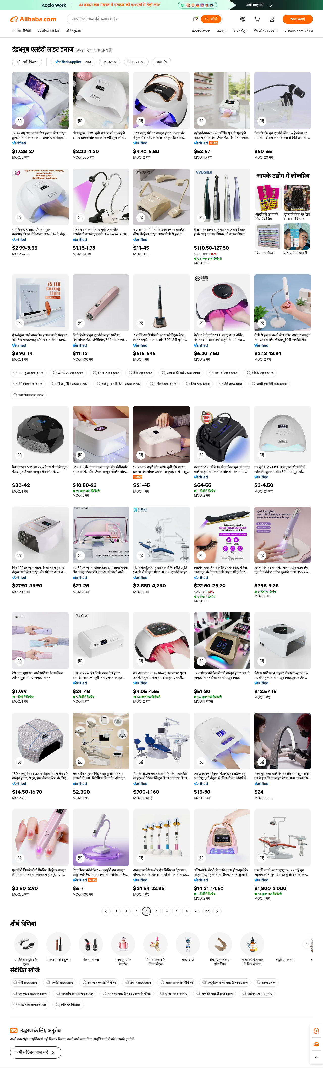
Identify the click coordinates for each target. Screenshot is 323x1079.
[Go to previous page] (106, 911)
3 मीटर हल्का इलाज (163, 384)
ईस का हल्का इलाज (106, 373)
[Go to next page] (217, 911)
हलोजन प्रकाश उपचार (257, 994)
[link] (316, 1031)
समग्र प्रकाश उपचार (173, 994)
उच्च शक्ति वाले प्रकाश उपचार (181, 373)
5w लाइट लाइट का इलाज (30, 994)
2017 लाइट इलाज (138, 982)
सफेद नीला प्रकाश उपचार (29, 1005)
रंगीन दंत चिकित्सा (68, 1005)
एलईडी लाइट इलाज (59, 982)
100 (207, 911)
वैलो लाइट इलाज (140, 373)
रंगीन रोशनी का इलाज (27, 384)
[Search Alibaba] (130, 19)
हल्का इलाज (266, 982)
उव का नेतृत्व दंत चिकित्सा (99, 982)
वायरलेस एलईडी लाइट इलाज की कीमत (127, 994)
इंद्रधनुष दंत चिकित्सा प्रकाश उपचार (118, 384)
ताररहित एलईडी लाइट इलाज (214, 994)
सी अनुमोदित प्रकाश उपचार (69, 384)
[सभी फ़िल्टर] (27, 62)
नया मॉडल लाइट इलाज (28, 395)
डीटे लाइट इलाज (230, 384)
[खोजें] (211, 19)
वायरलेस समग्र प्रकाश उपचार (74, 994)
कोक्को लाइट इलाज (260, 373)
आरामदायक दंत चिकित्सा (176, 982)
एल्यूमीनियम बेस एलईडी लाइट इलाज (225, 982)
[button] (196, 19)
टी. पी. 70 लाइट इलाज (68, 373)
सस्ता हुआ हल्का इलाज (28, 373)
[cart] (258, 20)
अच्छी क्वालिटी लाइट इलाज (269, 384)
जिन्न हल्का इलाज (198, 384)
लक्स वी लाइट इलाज (223, 373)
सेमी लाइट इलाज (25, 982)
